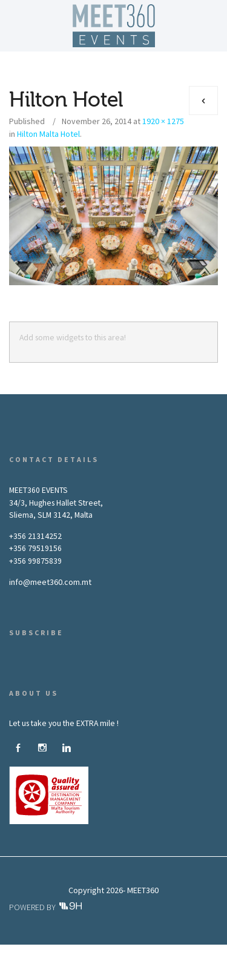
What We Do (117, 949)
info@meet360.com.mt (50, 581)
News (197, 949)
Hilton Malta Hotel (48, 133)
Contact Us (113, 958)
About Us (69, 949)
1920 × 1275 (163, 121)
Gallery (162, 949)
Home (31, 949)
